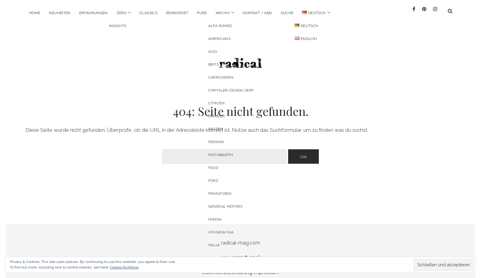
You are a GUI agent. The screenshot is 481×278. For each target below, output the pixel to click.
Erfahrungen (93, 13)
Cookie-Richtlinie (124, 267)
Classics (148, 13)
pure (202, 13)
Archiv (223, 13)
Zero (121, 13)
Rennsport (177, 13)
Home (34, 13)
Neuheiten (59, 13)
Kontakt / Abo (257, 13)
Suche (287, 13)
